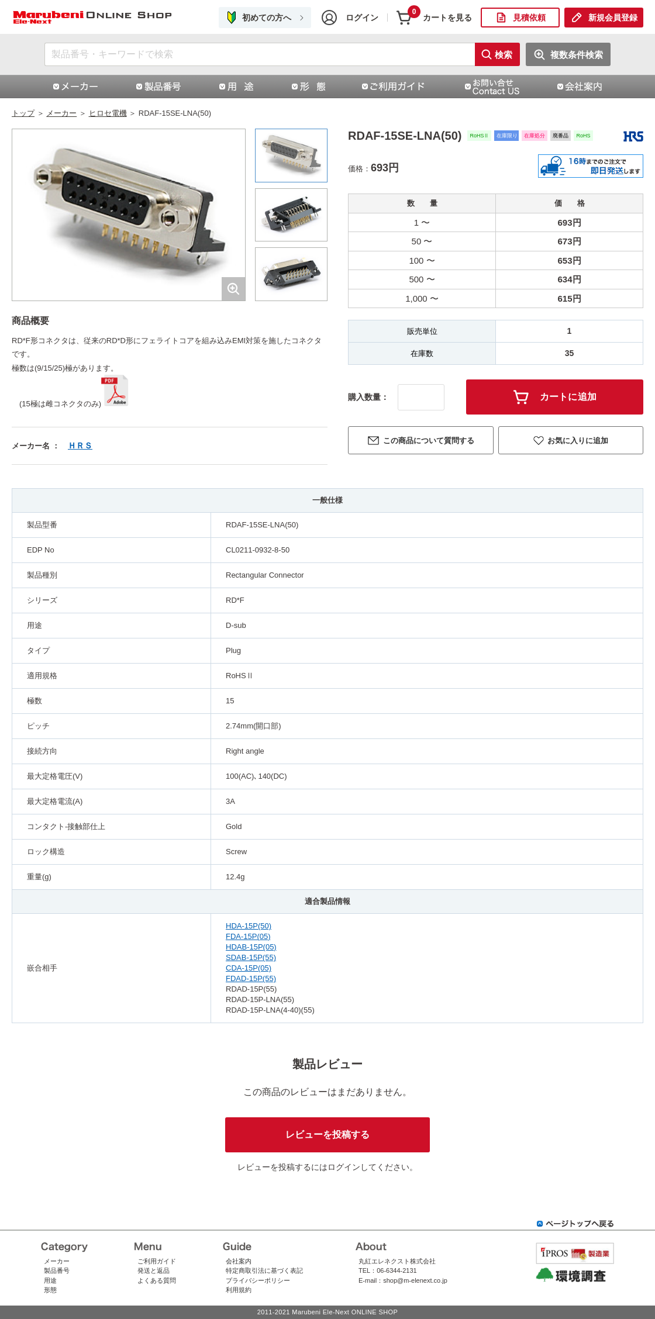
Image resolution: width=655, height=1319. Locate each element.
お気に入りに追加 (577, 440)
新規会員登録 (612, 17)
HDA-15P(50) (248, 925)
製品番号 (57, 1270)
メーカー (61, 113)
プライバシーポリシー (258, 1280)
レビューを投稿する (327, 1135)
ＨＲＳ (80, 445)
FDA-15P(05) (248, 936)
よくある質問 (156, 1280)
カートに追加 (568, 397)
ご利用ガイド (156, 1261)
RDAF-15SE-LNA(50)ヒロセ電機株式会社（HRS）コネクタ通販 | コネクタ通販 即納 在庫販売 (93, 18)
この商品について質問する (428, 440)
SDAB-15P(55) (251, 957)
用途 (50, 1280)
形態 (50, 1289)
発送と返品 (153, 1270)
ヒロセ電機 (108, 113)
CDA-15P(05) (248, 968)
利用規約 (238, 1289)
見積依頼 (529, 17)
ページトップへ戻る (575, 1223)
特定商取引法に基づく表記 (264, 1270)
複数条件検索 (576, 55)
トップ (23, 113)
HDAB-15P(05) (251, 946)
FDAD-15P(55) (251, 978)
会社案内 (238, 1261)
